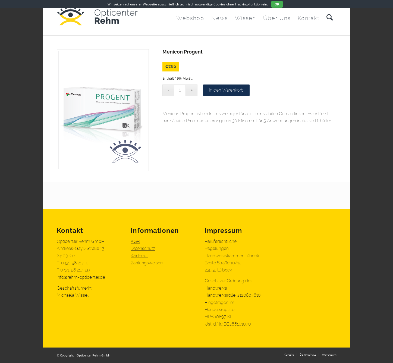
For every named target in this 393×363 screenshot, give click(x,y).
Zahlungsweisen (147, 263)
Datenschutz (143, 248)
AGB (135, 241)
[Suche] (330, 17)
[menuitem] (190, 17)
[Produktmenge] (180, 90)
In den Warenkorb (226, 90)
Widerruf (139, 256)
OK (277, 4)
